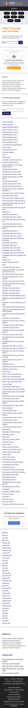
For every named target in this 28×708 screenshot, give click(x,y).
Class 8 (17, 20)
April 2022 (5, 618)
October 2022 (6, 603)
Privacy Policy (20, 678)
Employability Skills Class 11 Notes (12, 236)
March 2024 (5, 585)
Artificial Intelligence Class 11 (10, 129)
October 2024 (6, 578)
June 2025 (5, 563)
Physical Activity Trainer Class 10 (11, 386)
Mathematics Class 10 (8, 364)
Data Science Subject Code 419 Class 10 (13, 200)
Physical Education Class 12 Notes (12, 427)
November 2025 (6, 550)
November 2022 (6, 600)
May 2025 (5, 565)
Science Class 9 (6, 454)
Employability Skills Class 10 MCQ (11, 217)
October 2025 (6, 553)
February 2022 (6, 623)
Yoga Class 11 (6, 489)
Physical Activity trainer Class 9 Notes (12, 405)
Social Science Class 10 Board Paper (12, 462)
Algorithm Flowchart (7, 124)
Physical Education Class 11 (10, 410)
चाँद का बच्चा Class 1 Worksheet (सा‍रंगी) (12, 666)
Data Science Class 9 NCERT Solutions (13, 193)
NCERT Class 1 (6, 371)
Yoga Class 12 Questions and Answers (13, 504)
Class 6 (21, 16)
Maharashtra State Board (14, 699)
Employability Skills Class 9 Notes (11, 250)
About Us (6, 678)
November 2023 (6, 588)
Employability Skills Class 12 (10, 242)
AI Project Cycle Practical (14, 694)
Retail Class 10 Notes (8, 434)
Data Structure (6, 212)
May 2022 (5, 616)
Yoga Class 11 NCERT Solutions (11, 491)
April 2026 (5, 538)
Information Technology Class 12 (11, 290)
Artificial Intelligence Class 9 (10, 142)
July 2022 (5, 610)
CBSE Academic (6, 147)
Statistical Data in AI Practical (14, 696)
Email (3, 110)
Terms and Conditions (17, 681)
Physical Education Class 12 (10, 420)
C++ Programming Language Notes (12, 144)
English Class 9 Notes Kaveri (10, 262)
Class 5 (14, 16)
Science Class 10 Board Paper (10, 447)
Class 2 (14, 13)
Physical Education (7, 408)
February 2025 (6, 573)
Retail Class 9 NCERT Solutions (11, 439)
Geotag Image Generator (14, 687)
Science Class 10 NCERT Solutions (12, 449)
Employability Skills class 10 (10, 214)
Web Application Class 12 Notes (11, 486)
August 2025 (5, 558)
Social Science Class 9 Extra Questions (13, 469)
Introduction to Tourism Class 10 (11, 318)
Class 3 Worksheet (14, 692)
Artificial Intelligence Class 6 (10, 134)
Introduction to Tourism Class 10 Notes (13, 325)
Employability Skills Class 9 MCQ (11, 247)
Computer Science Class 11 (10, 169)
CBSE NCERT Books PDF (9, 149)
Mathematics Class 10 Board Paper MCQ (13, 366)
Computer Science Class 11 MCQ (11, 171)
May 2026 (5, 535)
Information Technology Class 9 (11, 293)
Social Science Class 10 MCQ (10, 464)
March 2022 (5, 621)
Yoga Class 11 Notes (8, 494)
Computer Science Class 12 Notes (11, 186)
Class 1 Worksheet (8, 689)
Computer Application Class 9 (10, 162)
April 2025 (5, 568)
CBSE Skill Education (8, 152)
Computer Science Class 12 (10, 181)
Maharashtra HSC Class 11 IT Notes (12, 345)
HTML (4, 264)
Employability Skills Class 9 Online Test (13, 252)
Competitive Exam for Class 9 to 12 (12, 160)
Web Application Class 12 (9, 479)
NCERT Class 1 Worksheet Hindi (11, 376)
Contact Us (13, 678)
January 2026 (6, 545)
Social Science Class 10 (9, 459)
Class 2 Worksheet (19, 689)
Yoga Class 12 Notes (8, 501)
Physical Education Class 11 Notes (12, 417)
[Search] (20, 42)
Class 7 (10, 20)
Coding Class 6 (6, 157)
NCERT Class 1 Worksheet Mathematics (13, 379)
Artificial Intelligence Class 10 (10, 127)
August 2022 (5, 608)
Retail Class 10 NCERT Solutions (11, 432)
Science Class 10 (7, 444)
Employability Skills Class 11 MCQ (11, 233)
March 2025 (5, 570)
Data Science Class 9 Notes (10, 195)
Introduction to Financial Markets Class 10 (13, 295)
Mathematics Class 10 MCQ (10, 369)
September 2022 (6, 605)
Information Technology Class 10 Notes (13, 281)
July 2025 (5, 560)
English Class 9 (6, 259)
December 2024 (6, 575)
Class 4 (7, 16)
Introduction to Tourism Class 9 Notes (12, 334)
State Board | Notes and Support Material (14, 701)
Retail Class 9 (6, 437)
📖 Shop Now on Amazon (14, 67)
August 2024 (5, 583)
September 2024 (6, 580)
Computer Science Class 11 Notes (11, 174)
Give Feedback (14, 523)
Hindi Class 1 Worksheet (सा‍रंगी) (11, 663)
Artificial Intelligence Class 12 (10, 132)
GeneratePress (14, 705)
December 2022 (6, 598)
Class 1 (7, 13)
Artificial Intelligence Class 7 (10, 137)
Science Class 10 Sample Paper (11, 452)
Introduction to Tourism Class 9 (10, 327)
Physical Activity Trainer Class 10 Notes (13, 396)
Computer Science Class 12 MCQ (11, 183)
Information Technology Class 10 (11, 267)
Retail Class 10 (6, 429)
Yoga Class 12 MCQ (7, 499)
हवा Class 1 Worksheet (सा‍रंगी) (10, 673)
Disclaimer (8, 681)
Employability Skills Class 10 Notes (12, 224)
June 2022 (5, 613)
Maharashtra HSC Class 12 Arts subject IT (14, 348)
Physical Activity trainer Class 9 (10, 398)
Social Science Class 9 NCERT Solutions (13, 472)
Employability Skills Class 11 (10, 231)
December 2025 (6, 548)
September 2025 (6, 555)
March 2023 (5, 590)
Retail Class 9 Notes (8, 442)
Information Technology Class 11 (11, 288)
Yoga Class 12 (6, 496)
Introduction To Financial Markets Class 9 (13, 307)
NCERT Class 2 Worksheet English (12, 381)
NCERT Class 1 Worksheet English (12, 374)
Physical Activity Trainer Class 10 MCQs (13, 389)
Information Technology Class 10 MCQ (13, 274)
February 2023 (6, 593)
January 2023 (6, 595)
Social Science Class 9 (8, 467)
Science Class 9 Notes (8, 457)
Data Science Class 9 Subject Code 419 (13, 198)
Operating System (7, 384)
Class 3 (21, 13)
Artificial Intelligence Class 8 (10, 139)
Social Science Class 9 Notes (10, 474)
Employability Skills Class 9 (9, 245)
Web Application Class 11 (9, 477)
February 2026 (6, 543)
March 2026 (5, 540)
